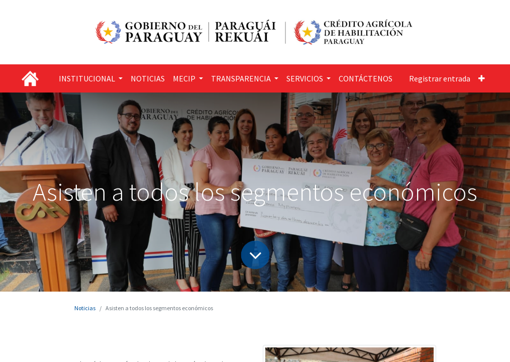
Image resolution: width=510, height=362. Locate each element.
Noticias (84, 308)
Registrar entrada (439, 78)
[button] (481, 78)
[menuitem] (148, 78)
